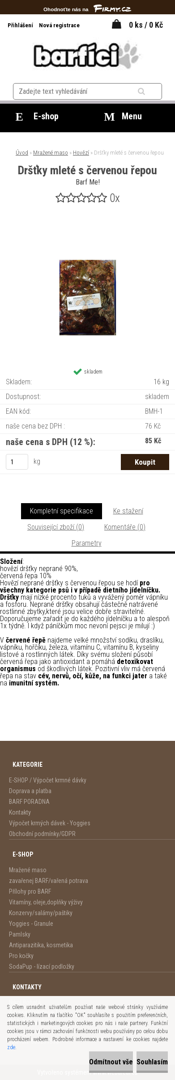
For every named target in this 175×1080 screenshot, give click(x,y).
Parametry (87, 543)
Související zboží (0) (55, 527)
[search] (152, 91)
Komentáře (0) (124, 527)
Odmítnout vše (111, 1062)
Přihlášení (21, 25)
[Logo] (87, 54)
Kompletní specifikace (61, 511)
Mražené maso (50, 152)
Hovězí (81, 152)
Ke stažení (128, 511)
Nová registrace (59, 25)
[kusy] (17, 462)
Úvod (22, 152)
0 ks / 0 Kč (146, 24)
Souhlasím (152, 1062)
